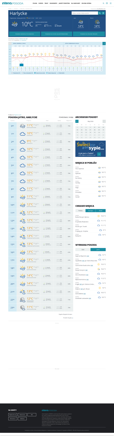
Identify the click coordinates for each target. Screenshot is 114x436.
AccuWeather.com (101, 8)
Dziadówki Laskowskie (85, 297)
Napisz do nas (12, 414)
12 (81, 132)
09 (99, 130)
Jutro (75, 18)
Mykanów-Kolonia (85, 278)
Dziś (83, 249)
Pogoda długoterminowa (65, 314)
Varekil (85, 196)
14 (90, 132)
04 (77, 130)
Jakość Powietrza (64, 3)
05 (81, 130)
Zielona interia (86, 3)
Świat (46, 3)
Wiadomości (53, 3)
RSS (32, 414)
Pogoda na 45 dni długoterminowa (56, 34)
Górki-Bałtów (85, 293)
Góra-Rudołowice (85, 274)
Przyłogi (85, 230)
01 (94, 127)
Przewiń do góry (67, 318)
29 (86, 127)
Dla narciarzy (75, 3)
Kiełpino (85, 288)
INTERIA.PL (70, 430)
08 (94, 130)
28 (81, 127)
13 (86, 132)
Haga (85, 186)
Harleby (85, 182)
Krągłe (85, 283)
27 (77, 127)
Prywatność (59, 430)
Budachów (85, 216)
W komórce (12, 418)
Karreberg (85, 177)
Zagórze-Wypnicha (85, 255)
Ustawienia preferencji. (52, 430)
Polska (35, 3)
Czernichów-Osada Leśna (85, 264)
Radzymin (85, 235)
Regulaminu (44, 430)
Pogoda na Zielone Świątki (89, 34)
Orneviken (85, 191)
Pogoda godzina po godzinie (24, 34)
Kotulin (85, 225)
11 (77, 132)
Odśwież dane (22, 38)
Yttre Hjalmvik (85, 168)
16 (99, 132)
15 (94, 132)
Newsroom (22, 414)
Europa (41, 3)
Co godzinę (16, 40)
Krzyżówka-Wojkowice (85, 221)
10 (103, 130)
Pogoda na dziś (17, 115)
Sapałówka (85, 260)
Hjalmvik (85, 172)
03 (103, 127)
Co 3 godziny (23, 40)
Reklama (22, 418)
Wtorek (91, 18)
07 (90, 130)
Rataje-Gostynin (85, 269)
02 (99, 127)
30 (90, 127)
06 (86, 130)
